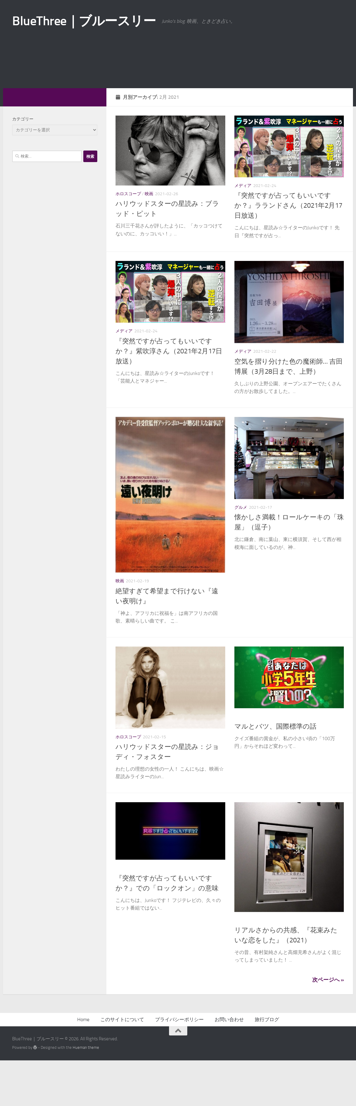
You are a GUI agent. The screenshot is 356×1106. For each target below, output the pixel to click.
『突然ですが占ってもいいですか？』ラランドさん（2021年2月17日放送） (288, 251)
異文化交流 (265, 762)
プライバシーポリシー (179, 1065)
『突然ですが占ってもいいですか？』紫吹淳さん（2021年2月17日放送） (169, 397)
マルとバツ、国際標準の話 (275, 772)
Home (83, 1065)
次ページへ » (328, 1025)
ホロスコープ (128, 239)
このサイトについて (122, 1065)
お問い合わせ (229, 1065)
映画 (149, 239)
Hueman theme (86, 1093)
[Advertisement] (178, 88)
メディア (242, 231)
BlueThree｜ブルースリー (84, 21)
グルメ (240, 553)
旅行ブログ (267, 1065)
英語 (169, 913)
